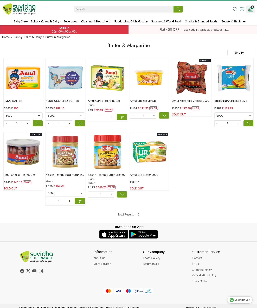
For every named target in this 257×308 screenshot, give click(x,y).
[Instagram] (40, 271)
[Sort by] (241, 52)
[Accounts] (242, 9)
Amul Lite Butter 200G (144, 175)
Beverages (70, 21)
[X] (28, 271)
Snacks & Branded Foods (201, 21)
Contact (197, 258)
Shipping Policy (202, 270)
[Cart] (38, 123)
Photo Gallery (151, 258)
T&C (226, 29)
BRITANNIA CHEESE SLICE (230, 101)
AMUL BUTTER (13, 101)
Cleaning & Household (96, 21)
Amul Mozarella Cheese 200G (191, 101)
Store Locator (102, 264)
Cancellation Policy (204, 275)
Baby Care (21, 21)
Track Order (199, 281)
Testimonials (151, 264)
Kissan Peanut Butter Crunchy (65, 175)
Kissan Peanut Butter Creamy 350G (106, 177)
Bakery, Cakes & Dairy (45, 21)
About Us (99, 258)
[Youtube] (34, 271)
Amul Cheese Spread (143, 101)
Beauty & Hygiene (233, 21)
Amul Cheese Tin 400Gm (19, 175)
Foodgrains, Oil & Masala (131, 21)
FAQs (195, 264)
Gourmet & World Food (166, 21)
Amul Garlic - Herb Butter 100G (104, 103)
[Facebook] (22, 271)
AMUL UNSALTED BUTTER (62, 101)
